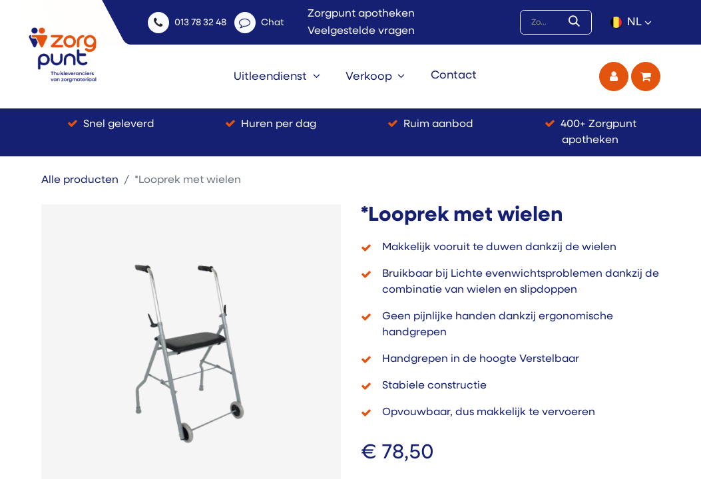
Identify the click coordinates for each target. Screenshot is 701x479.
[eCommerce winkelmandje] (645, 76)
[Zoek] (577, 23)
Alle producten (79, 180)
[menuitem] (277, 76)
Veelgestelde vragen (361, 31)
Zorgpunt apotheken (361, 14)
